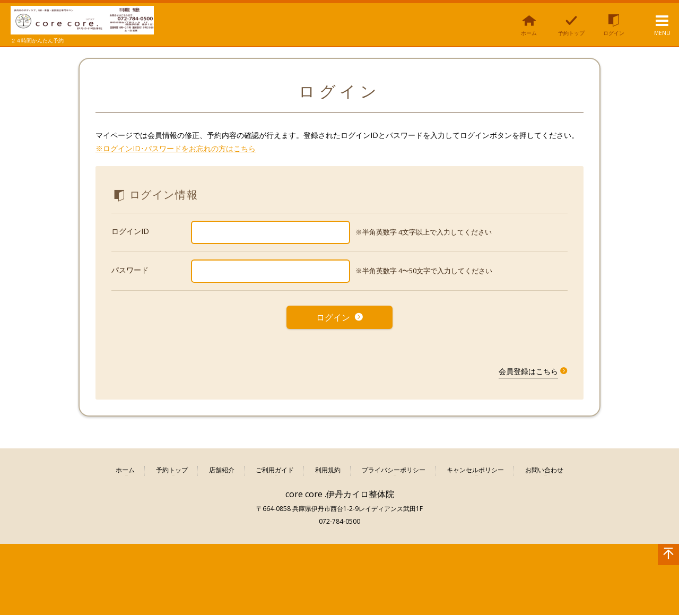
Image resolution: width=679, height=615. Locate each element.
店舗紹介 (221, 467)
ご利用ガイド (275, 467)
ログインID (130, 231)
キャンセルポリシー (475, 467)
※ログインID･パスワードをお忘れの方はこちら (175, 148)
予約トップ (172, 467)
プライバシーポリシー (393, 467)
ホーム (125, 467)
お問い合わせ (544, 467)
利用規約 (328, 467)
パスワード (130, 270)
